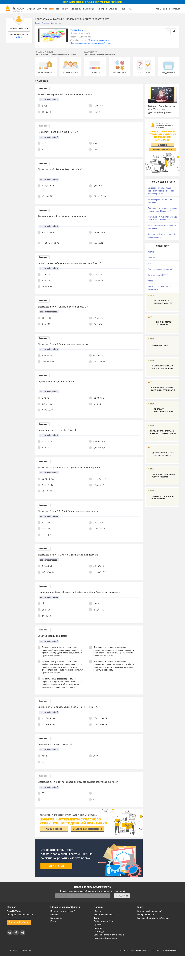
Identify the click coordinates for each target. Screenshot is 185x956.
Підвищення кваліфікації (83, 9)
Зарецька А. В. (76, 30)
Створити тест (56, 866)
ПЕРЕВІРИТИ (122, 896)
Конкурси (102, 9)
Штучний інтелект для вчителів (109, 935)
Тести (51, 9)
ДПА (149, 263)
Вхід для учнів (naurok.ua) (149, 911)
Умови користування (145, 950)
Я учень (157, 9)
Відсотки (151, 258)
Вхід (165, 9)
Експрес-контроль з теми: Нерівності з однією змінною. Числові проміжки (160, 191)
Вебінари (54, 914)
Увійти (19, 37)
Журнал (31, 9)
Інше (123, 9)
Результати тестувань (66, 54)
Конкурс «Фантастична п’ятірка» (153, 918)
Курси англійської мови (105, 938)
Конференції (56, 918)
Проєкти (98, 924)
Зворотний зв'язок (18, 922)
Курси (53, 921)
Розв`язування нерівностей (159, 269)
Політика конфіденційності (166, 950)
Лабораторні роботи (103, 921)
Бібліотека (42, 9)
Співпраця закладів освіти (20, 914)
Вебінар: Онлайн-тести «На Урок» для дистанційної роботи (161, 109)
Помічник (62, 8)
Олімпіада (113, 9)
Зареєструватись (19, 29)
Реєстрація (174, 9)
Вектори (151, 252)
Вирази (150, 281)
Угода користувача (127, 950)
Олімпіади (99, 931)
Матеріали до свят (146, 914)
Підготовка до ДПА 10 (157, 275)
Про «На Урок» (14, 911)
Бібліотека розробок (104, 914)
